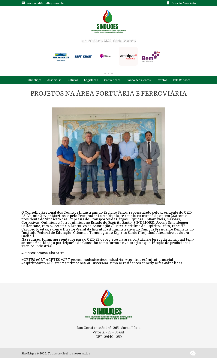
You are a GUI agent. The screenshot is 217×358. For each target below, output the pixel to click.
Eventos (162, 80)
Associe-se (54, 80)
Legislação (91, 80)
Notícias (72, 80)
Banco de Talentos (138, 80)
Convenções (112, 80)
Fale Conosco (182, 80)
